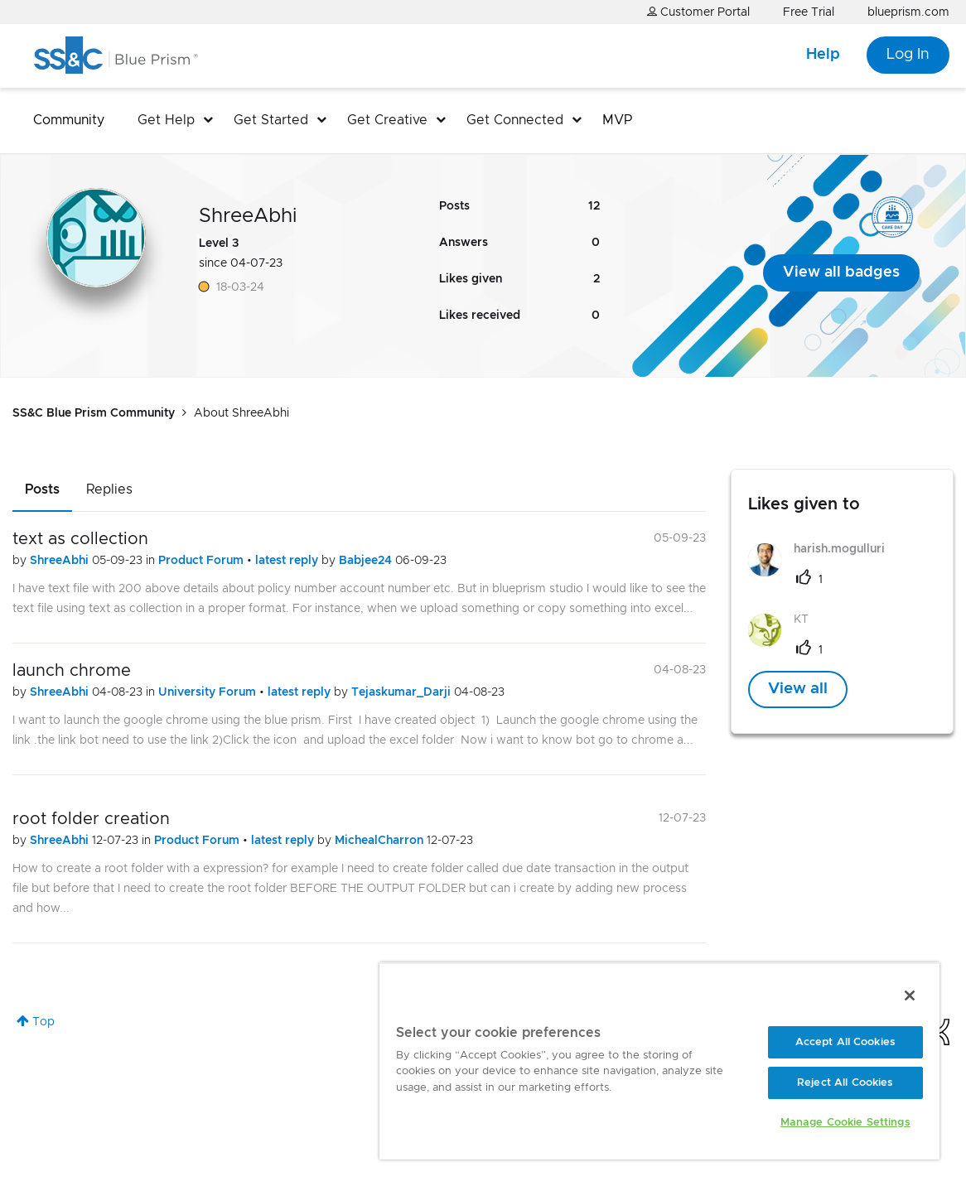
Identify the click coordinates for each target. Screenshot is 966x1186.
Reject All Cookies (845, 1083)
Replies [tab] (109, 489)
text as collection (80, 539)
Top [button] (43, 1022)
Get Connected (514, 120)
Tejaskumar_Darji (402, 692)
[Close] (909, 995)
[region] (659, 1060)
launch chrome (71, 671)
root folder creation (91, 819)
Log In (908, 54)
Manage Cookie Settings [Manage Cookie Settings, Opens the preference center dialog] (845, 1122)
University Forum (208, 692)
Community (68, 120)
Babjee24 (367, 560)
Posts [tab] (42, 489)
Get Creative (387, 120)
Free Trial (808, 12)
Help (823, 54)
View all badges (841, 272)
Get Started (271, 120)
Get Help (166, 120)
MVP (617, 120)
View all (798, 689)
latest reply (288, 560)
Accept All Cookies (845, 1042)
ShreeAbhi (61, 560)
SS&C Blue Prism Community (93, 413)
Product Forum (202, 560)
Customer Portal (698, 12)
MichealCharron (381, 840)
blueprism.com (908, 12)
